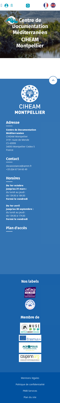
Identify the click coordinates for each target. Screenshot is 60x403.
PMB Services (30, 390)
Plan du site (30, 397)
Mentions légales (30, 377)
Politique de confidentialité (30, 384)
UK (52, 4)
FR (44, 4)
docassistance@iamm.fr (19, 165)
